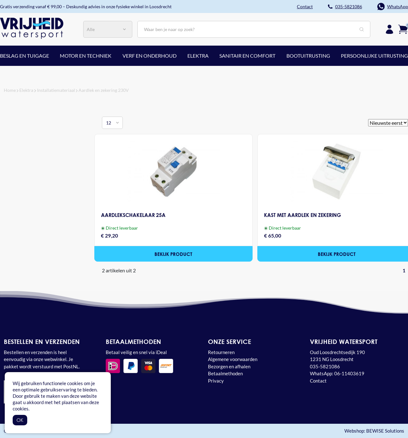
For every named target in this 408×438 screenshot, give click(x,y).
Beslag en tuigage (24, 56)
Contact (318, 381)
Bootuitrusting (308, 56)
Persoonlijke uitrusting (374, 56)
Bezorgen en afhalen (229, 366)
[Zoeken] (253, 29)
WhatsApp (397, 6)
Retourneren (221, 352)
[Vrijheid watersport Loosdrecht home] (31, 27)
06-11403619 (349, 373)
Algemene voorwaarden (232, 359)
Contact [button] (305, 6)
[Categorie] (107, 29)
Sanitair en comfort (247, 56)
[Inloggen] (389, 29)
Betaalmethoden (225, 373)
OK (19, 420)
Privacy (216, 381)
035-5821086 (348, 6)
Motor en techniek (85, 56)
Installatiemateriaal (56, 90)
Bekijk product (173, 254)
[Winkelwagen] (403, 28)
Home (10, 90)
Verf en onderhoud (149, 56)
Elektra (198, 56)
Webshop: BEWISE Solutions (374, 431)
